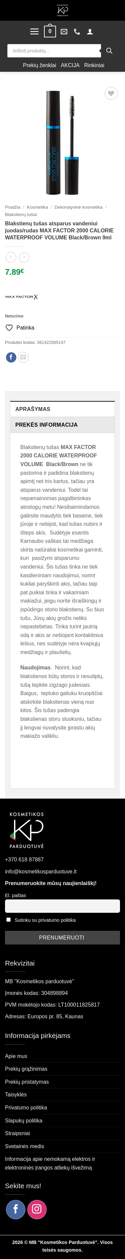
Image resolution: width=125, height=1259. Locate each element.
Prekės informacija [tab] (46, 425)
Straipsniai (17, 1133)
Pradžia (12, 207)
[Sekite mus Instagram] (37, 1209)
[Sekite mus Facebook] (15, 1209)
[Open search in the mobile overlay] (62, 50)
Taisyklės (16, 1094)
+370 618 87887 (24, 859)
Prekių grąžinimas (26, 1069)
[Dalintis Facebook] (11, 357)
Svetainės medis (24, 1146)
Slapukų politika (23, 1120)
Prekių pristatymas (27, 1082)
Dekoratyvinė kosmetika (79, 207)
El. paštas (15, 895)
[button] (34, 31)
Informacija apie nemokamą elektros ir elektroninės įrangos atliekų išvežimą (50, 1163)
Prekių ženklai (39, 65)
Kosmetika (37, 207)
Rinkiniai (94, 65)
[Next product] (11, 257)
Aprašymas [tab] (32, 409)
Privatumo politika (26, 1107)
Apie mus (16, 1056)
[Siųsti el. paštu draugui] (23, 357)
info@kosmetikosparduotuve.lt (41, 871)
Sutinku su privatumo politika (45, 920)
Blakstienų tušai (21, 214)
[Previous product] (24, 257)
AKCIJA (70, 65)
